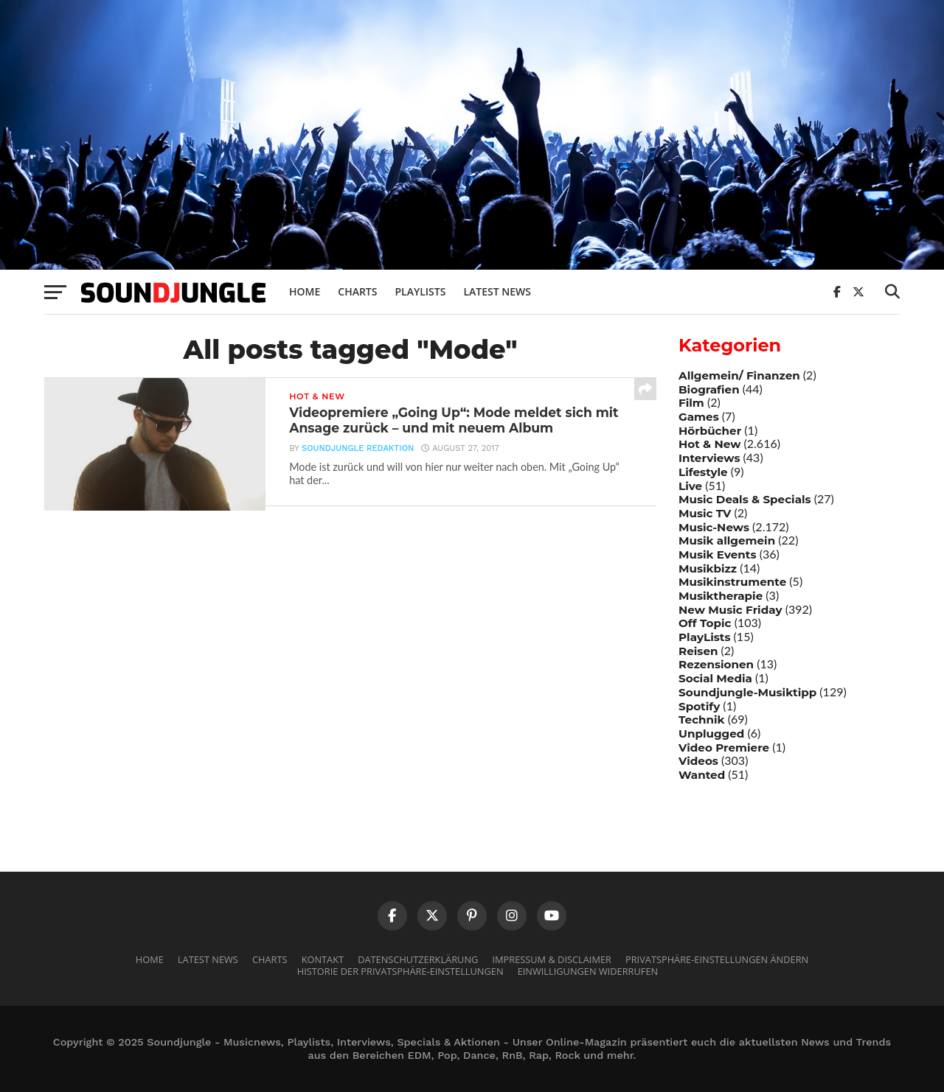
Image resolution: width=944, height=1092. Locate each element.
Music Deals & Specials (744, 499)
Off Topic (705, 623)
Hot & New (709, 444)
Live (690, 486)
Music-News (713, 527)
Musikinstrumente (732, 582)
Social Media (715, 678)
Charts (357, 291)
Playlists (420, 291)
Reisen (698, 651)
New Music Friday (730, 610)
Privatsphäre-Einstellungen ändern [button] (716, 959)
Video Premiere (723, 748)
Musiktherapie (720, 596)
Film (691, 403)
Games (698, 417)
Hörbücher (709, 431)
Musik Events (717, 554)
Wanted (701, 775)
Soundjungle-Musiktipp (747, 692)
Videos (698, 761)
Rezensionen (716, 664)
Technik (701, 720)
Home (304, 291)
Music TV (704, 513)
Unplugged (711, 734)
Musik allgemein (726, 540)
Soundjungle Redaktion (358, 450)
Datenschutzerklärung (418, 959)
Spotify (699, 706)
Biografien (709, 389)
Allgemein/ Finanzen (739, 375)
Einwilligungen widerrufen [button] (588, 971)
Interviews (709, 458)
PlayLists (704, 637)
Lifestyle (703, 472)
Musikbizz (707, 568)
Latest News (497, 291)
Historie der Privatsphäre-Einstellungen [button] (400, 971)
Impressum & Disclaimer (551, 959)
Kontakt (323, 959)
